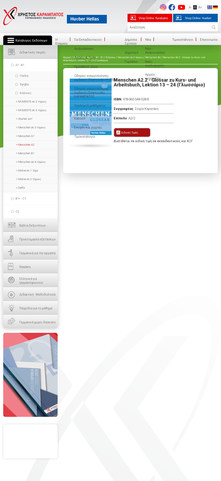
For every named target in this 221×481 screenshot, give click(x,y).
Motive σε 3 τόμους (29, 179)
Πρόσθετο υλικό (86, 67)
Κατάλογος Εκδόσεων (31, 40)
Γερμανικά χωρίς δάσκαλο (37, 322)
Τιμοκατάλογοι (84, 137)
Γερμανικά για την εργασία (37, 253)
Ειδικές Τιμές (129, 132)
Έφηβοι (24, 84)
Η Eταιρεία (61, 41)
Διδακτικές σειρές (32, 52)
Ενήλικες (25, 93)
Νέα (148, 40)
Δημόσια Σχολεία (131, 41)
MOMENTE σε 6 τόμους (32, 110)
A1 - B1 (20, 65)
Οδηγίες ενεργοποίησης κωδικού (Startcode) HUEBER (95, 78)
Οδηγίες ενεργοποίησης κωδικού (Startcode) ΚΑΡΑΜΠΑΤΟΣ (91, 92)
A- (189, 7)
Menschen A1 (26, 136)
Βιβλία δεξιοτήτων (32, 225)
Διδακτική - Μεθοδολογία (37, 294)
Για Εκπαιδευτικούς (88, 40)
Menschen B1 (26, 153)
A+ (199, 7)
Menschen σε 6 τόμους (32, 161)
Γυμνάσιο (131, 62)
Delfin (21, 187)
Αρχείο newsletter (153, 76)
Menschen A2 (26, 144)
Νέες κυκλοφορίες (154, 63)
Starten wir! (25, 118)
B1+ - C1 (21, 198)
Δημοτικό (131, 52)
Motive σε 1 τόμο (28, 170)
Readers (25, 267)
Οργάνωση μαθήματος (90, 105)
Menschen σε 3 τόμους (32, 127)
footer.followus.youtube (180, 7)
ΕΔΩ (30, 375)
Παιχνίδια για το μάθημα (35, 308)
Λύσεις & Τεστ (84, 58)
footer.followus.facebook (170, 7)
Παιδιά (24, 75)
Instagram (162, 7)
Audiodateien (83, 49)
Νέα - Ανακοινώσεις (155, 50)
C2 (17, 211)
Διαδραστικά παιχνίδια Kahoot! (90, 116)
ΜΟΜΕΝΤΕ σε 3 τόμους (32, 101)
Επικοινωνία (208, 40)
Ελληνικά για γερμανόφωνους (31, 280)
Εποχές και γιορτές (88, 127)
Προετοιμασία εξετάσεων (37, 239)
